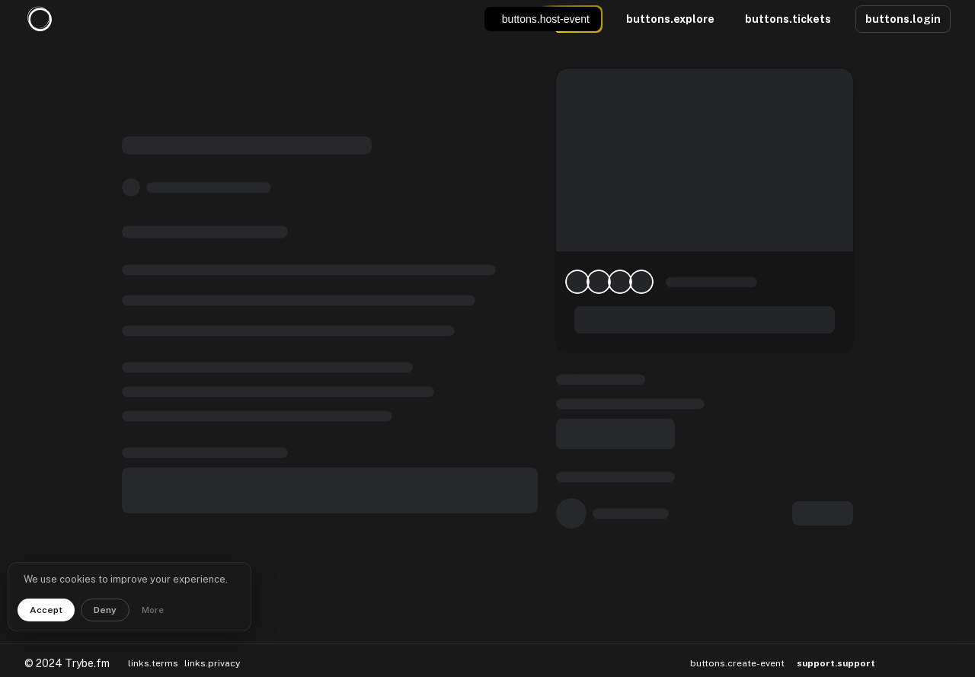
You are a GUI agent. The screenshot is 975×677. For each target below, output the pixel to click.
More (153, 610)
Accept (46, 610)
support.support (836, 644)
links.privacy (212, 644)
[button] (900, 644)
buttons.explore (670, 19)
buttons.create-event (737, 644)
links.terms (153, 644)
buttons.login (903, 19)
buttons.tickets (788, 19)
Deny (105, 610)
